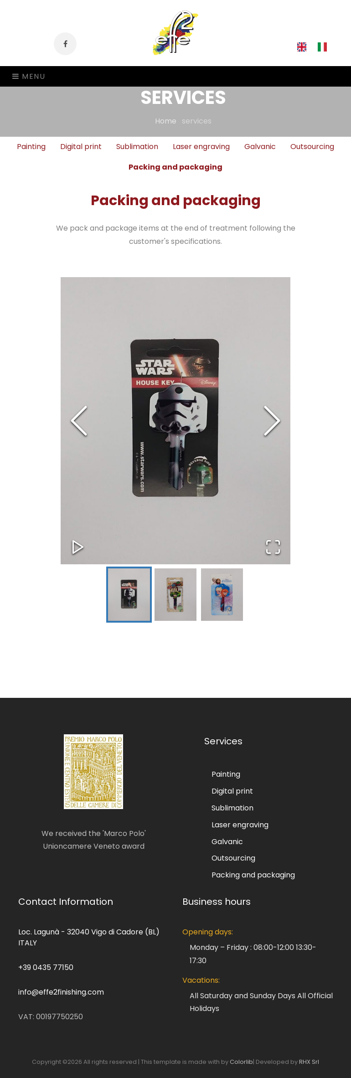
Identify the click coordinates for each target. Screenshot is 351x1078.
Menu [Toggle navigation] (29, 76)
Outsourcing (233, 858)
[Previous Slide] (79, 421)
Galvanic (227, 841)
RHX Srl (309, 1062)
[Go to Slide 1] (129, 595)
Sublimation (232, 808)
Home (171, 121)
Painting (226, 774)
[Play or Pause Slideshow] (78, 547)
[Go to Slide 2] (175, 595)
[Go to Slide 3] (222, 595)
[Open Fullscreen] (273, 547)
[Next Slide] (272, 421)
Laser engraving (240, 825)
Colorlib (241, 1062)
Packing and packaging (175, 167)
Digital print (232, 791)
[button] (175, 420)
